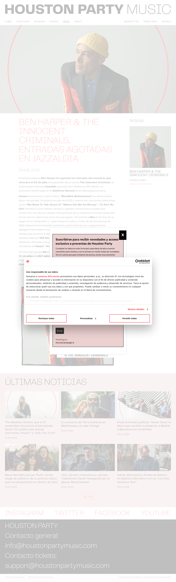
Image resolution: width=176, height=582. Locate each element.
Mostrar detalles (136, 309)
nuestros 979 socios (49, 276)
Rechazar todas (46, 318)
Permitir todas (129, 318)
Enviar (60, 331)
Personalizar (88, 318)
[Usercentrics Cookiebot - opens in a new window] (137, 261)
